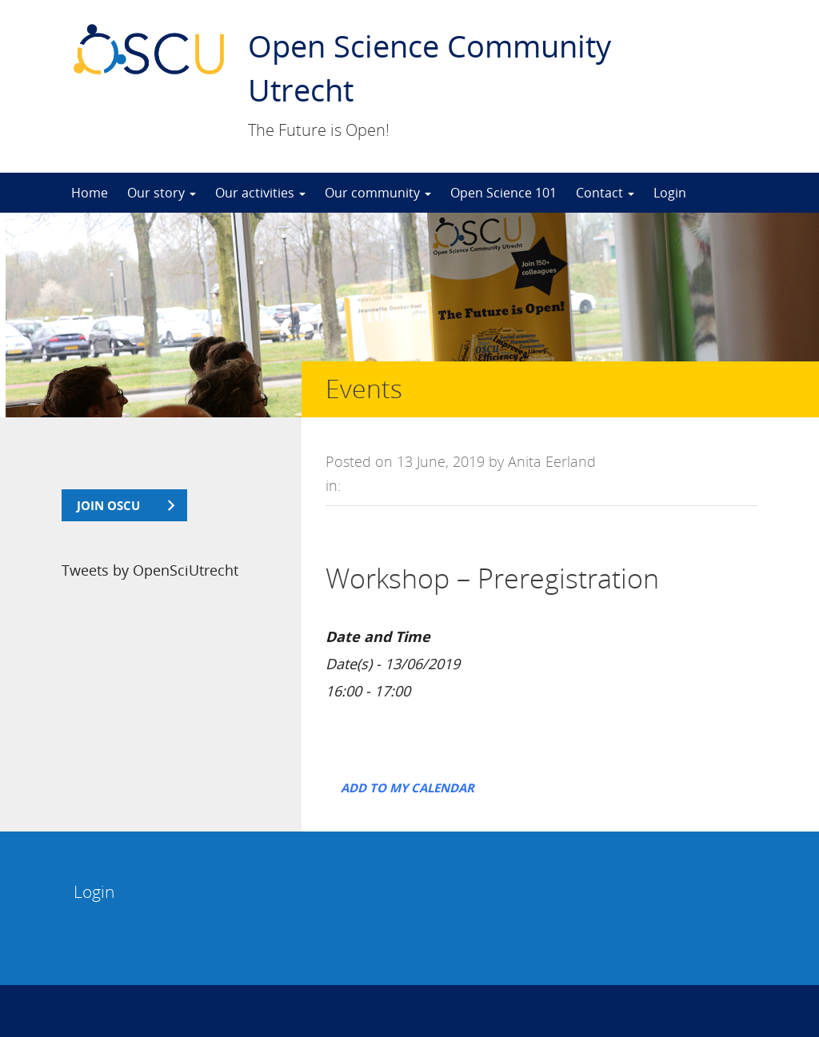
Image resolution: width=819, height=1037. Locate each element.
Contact (605, 192)
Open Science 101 (503, 192)
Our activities (260, 192)
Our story (161, 192)
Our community (378, 192)
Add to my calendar (407, 788)
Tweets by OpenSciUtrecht (150, 570)
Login (669, 192)
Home (89, 192)
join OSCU (108, 505)
